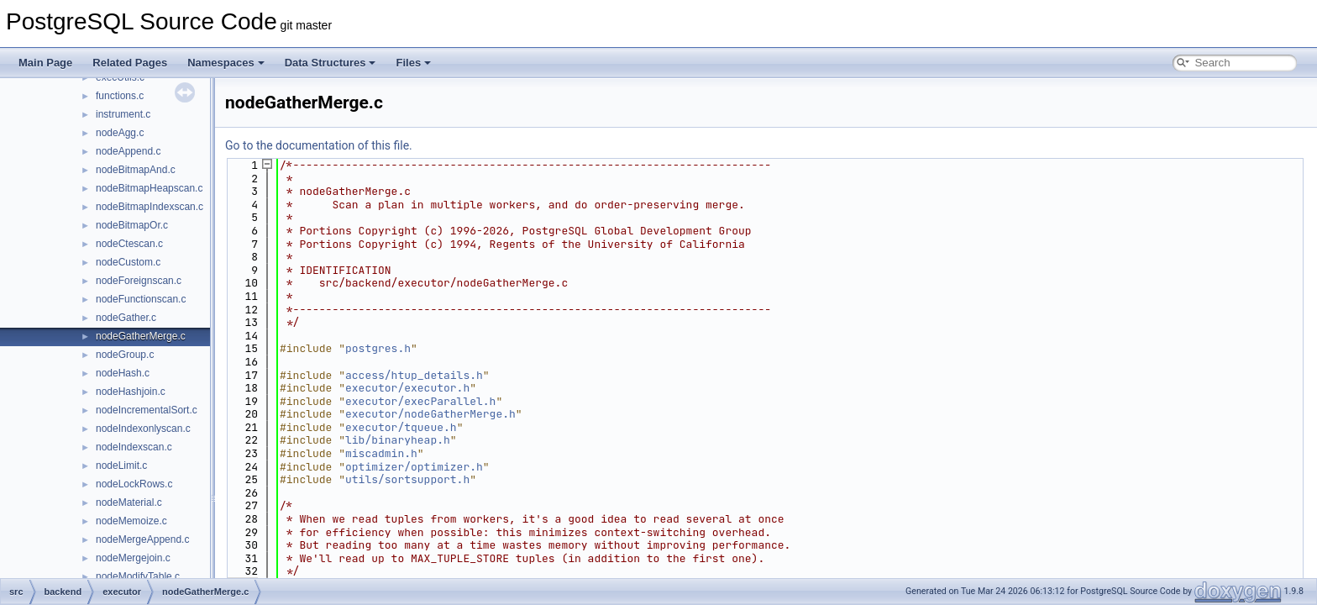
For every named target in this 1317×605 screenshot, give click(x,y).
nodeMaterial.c (129, 502)
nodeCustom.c (128, 262)
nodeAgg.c (120, 133)
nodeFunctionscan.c (141, 299)
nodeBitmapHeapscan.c (149, 188)
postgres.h (378, 348)
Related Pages (129, 62)
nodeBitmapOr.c (132, 225)
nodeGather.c (126, 318)
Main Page (45, 62)
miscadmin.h (381, 453)
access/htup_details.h (414, 375)
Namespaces (226, 62)
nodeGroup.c (125, 354)
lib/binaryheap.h (397, 440)
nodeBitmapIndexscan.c (149, 207)
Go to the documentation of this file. (318, 145)
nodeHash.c (123, 373)
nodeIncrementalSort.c (146, 410)
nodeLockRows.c (134, 484)
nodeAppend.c (128, 151)
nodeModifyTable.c (138, 576)
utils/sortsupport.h (407, 479)
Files (413, 62)
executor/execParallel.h (420, 401)
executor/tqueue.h (401, 427)
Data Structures (330, 62)
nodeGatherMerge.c (141, 336)
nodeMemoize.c (131, 521)
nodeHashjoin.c (130, 391)
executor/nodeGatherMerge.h (430, 414)
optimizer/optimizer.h (414, 467)
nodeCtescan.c (129, 244)
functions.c (120, 96)
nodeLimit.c (121, 465)
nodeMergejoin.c (133, 558)
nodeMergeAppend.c (142, 539)
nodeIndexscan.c (134, 447)
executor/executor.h (407, 388)
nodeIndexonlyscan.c (143, 428)
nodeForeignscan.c (138, 281)
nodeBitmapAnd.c (136, 170)
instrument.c (123, 114)
